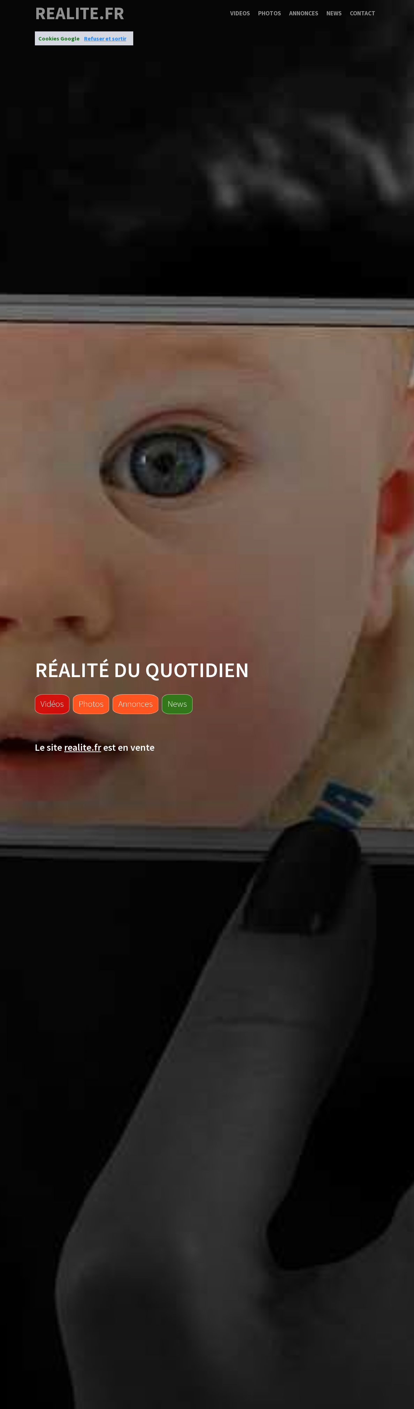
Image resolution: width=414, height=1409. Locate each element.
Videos (240, 13)
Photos (269, 13)
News (334, 13)
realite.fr (79, 13)
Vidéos (52, 703)
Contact (362, 13)
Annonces (303, 13)
